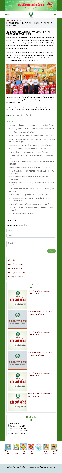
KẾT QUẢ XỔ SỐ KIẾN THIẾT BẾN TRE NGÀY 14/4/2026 (40, 375)
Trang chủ (9, 21)
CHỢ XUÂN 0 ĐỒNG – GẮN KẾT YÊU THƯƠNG (24, 132)
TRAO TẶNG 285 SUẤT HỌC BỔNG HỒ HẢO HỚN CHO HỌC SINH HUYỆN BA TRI (30, 178)
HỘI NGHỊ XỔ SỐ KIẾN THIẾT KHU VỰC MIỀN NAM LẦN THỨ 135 (30, 204)
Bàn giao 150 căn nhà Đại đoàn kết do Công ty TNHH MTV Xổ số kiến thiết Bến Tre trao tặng (32, 140)
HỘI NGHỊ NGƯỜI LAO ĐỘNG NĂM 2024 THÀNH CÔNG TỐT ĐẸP (30, 167)
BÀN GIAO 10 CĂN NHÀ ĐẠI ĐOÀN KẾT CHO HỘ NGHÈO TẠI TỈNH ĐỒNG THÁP (31, 209)
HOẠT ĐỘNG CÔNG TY (15, 264)
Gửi (51, 251)
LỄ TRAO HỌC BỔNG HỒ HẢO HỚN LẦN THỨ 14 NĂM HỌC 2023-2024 (32, 129)
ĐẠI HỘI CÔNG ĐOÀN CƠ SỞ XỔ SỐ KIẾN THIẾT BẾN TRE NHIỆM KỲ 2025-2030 (31, 190)
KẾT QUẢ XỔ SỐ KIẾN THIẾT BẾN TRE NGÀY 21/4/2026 (40, 333)
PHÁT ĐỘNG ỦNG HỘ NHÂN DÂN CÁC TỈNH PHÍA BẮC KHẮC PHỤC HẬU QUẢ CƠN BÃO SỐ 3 (31, 199)
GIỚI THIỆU (31, 260)
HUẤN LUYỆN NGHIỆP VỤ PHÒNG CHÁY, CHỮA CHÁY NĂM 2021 (30, 145)
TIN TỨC (19, 21)
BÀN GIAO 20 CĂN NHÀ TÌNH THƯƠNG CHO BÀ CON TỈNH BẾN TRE (31, 125)
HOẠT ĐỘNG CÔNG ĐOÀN (16, 273)
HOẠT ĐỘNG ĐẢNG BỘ (15, 268)
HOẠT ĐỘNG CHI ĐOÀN (15, 277)
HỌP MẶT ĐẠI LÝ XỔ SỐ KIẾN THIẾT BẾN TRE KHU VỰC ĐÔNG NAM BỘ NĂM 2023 (31, 172)
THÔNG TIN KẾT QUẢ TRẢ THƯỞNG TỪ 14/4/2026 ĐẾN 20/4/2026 (40, 354)
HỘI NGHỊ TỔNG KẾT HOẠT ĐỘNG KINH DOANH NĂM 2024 (28, 195)
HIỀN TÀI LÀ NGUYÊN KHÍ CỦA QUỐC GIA (22, 214)
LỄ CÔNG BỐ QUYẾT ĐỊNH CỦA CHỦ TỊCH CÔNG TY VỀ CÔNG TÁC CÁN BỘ (31, 184)
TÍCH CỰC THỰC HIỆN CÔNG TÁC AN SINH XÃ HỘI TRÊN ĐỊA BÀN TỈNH (31, 157)
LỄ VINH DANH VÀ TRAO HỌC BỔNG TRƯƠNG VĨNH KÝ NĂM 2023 (31, 136)
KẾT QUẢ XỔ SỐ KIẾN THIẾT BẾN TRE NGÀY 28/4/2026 (40, 292)
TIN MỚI (31, 284)
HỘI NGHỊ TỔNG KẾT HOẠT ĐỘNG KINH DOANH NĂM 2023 (28, 152)
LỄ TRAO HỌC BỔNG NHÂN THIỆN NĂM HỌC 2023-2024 (27, 149)
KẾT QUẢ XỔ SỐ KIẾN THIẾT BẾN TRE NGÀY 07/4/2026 (40, 395)
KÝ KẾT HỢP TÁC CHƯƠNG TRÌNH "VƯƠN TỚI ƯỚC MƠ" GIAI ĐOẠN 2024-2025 (31, 163)
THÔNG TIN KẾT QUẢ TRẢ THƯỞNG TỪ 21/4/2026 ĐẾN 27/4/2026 (40, 313)
